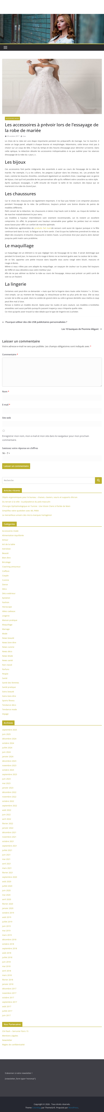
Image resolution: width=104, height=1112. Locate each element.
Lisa (24, 136)
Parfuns (5, 669)
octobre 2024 (8, 743)
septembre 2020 (9, 877)
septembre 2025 (9, 729)
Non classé (7, 665)
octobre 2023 (8, 770)
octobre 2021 (8, 841)
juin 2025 (6, 734)
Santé (4, 678)
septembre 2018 (9, 948)
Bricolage (6, 562)
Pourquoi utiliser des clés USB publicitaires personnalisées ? (34, 322)
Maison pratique (9, 620)
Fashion (5, 602)
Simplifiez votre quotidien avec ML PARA (20, 510)
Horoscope (7, 607)
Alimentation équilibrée (13, 535)
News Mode (7, 656)
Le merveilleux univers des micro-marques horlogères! (27, 515)
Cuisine (5, 580)
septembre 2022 (9, 805)
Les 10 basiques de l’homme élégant (82, 329)
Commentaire (10, 354)
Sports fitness (8, 700)
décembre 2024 (9, 738)
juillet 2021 (7, 850)
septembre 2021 (9, 845)
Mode (4, 633)
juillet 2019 (7, 921)
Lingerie (6, 615)
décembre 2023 (9, 761)
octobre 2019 (8, 912)
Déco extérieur (8, 593)
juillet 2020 (7, 886)
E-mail (6, 404)
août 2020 (6, 881)
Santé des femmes (10, 682)
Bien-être (6, 557)
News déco (7, 651)
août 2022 (6, 810)
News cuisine (8, 647)
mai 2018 (6, 966)
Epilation (6, 598)
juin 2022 (6, 814)
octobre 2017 (8, 997)
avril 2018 (6, 970)
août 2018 (6, 953)
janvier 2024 (7, 756)
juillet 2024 (7, 747)
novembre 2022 (9, 796)
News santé (7, 660)
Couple (5, 575)
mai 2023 (6, 783)
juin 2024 (6, 752)
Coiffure (5, 571)
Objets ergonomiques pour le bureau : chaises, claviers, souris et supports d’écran (39, 497)
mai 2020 (6, 895)
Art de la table (8, 544)
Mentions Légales (10, 1035)
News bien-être (9, 642)
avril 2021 (6, 863)
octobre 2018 (8, 944)
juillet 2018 (7, 957)
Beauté (5, 553)
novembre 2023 (9, 765)
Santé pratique (9, 687)
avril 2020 (6, 899)
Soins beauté (8, 691)
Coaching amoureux (11, 566)
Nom (5, 391)
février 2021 (7, 872)
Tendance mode (9, 709)
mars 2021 (7, 868)
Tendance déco (9, 705)
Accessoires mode (12, 118)
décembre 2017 (9, 988)
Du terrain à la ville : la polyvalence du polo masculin (26, 501)
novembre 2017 (9, 993)
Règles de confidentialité (13, 1044)
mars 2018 (7, 975)
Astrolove (6, 548)
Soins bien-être (9, 696)
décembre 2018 (9, 939)
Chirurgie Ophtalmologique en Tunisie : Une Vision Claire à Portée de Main (36, 506)
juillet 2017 (7, 1011)
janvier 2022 (7, 828)
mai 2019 (6, 930)
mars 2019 (7, 935)
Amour (5, 540)
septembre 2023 (9, 774)
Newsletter (7, 1040)
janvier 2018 (7, 984)
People (5, 673)
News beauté (8, 638)
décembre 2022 (9, 792)
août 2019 (6, 917)
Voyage (5, 714)
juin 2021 (6, 854)
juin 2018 (6, 962)
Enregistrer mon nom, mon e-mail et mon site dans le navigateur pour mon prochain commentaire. (45, 438)
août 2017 (6, 1006)
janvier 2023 (7, 787)
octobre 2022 (8, 801)
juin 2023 (6, 779)
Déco (4, 589)
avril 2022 (6, 819)
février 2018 (7, 979)
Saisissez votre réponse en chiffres (20, 448)
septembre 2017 (9, 1002)
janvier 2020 (7, 908)
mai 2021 (6, 859)
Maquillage (7, 624)
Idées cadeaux (8, 611)
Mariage (6, 629)
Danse (5, 584)
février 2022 (7, 823)
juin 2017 (6, 1015)
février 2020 (7, 904)
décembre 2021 (9, 832)
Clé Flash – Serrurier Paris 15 (15, 1031)
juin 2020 (6, 890)
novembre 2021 (9, 837)
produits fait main (42, 228)
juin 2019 (6, 926)
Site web (6, 417)
